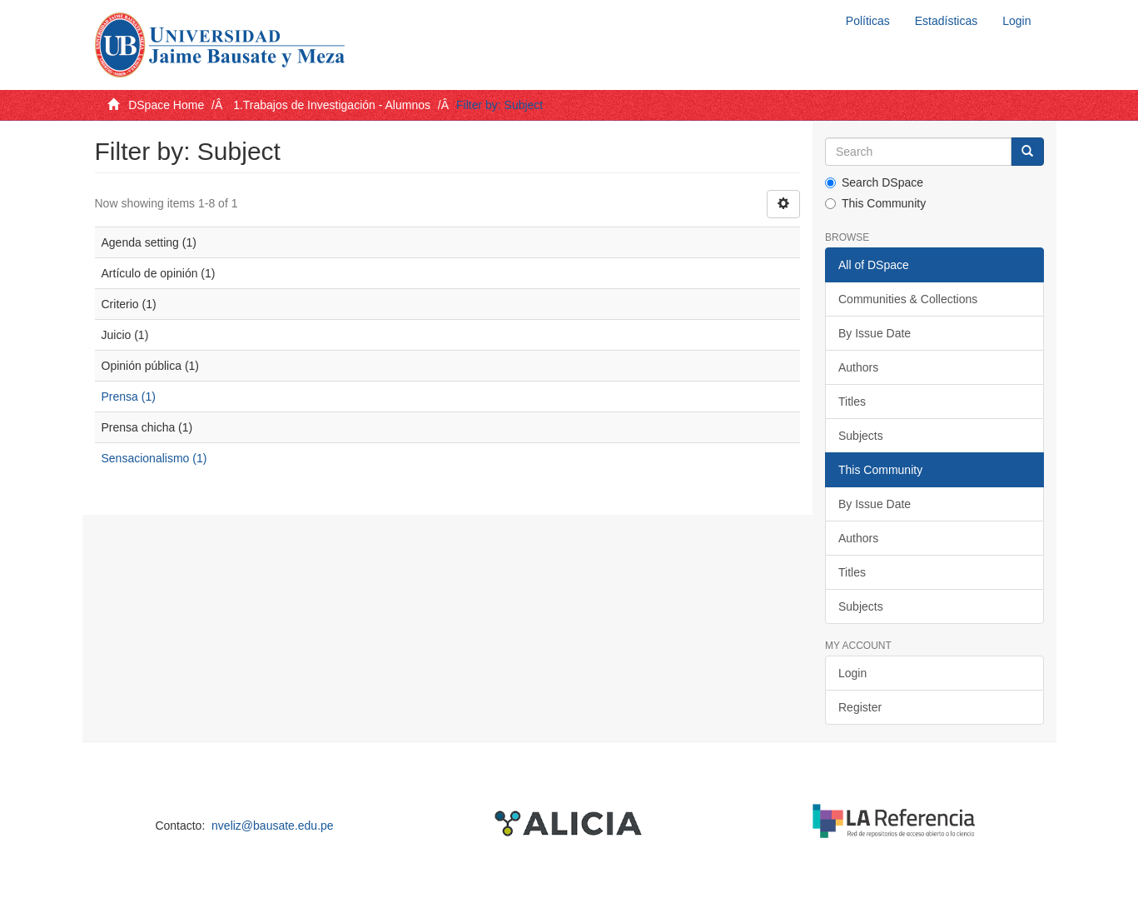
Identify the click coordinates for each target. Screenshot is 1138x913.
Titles (852, 401)
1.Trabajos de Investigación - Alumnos (331, 105)
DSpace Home (166, 105)
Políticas (868, 20)
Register (860, 707)
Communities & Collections (907, 299)
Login (852, 673)
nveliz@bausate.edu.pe (272, 825)
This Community (875, 203)
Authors (858, 367)
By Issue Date (874, 333)
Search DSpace (874, 182)
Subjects (860, 435)
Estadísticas (946, 20)
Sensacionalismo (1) (154, 458)
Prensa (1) (129, 396)
